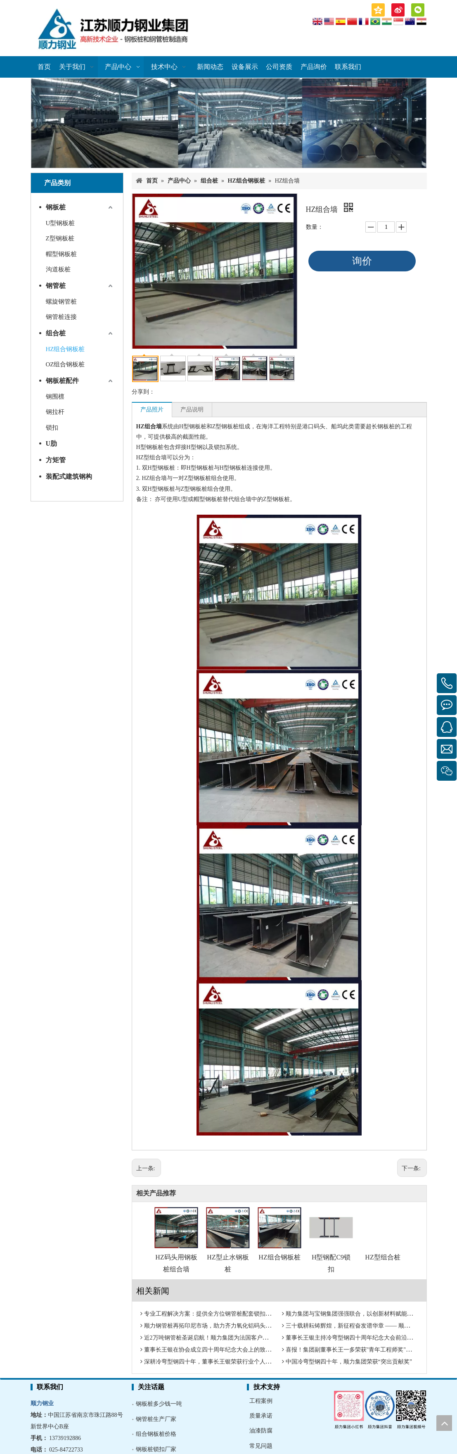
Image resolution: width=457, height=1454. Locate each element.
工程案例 (260, 1401)
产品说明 (192, 409)
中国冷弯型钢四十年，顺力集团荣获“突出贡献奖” (349, 1362)
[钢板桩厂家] (229, 123)
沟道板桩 (58, 269)
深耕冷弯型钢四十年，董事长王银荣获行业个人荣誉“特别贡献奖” (227, 1362)
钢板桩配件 (62, 380)
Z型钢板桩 (60, 238)
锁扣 (52, 427)
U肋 (51, 443)
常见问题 (260, 1446)
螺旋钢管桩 (61, 301)
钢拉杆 (55, 412)
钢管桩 (56, 285)
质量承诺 (260, 1416)
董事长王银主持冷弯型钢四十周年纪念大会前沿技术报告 (358, 1338)
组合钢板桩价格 (156, 1434)
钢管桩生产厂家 (156, 1419)
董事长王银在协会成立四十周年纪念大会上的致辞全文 (213, 1350)
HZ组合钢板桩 (65, 349)
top (444, 1423)
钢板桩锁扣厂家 (156, 1449)
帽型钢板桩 (61, 254)
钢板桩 (56, 207)
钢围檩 (55, 396)
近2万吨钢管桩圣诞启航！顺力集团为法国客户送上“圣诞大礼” (223, 1338)
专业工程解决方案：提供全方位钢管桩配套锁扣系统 (210, 1314)
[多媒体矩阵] (380, 1409)
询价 (362, 261)
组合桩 (56, 333)
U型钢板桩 (60, 223)
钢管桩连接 (61, 317)
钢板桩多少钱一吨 (159, 1404)
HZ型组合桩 (382, 1257)
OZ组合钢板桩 (65, 364)
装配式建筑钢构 (69, 476)
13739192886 (65, 1438)
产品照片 (151, 409)
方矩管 (56, 459)
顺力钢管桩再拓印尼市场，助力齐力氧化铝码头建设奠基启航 (222, 1326)
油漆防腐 (260, 1431)
